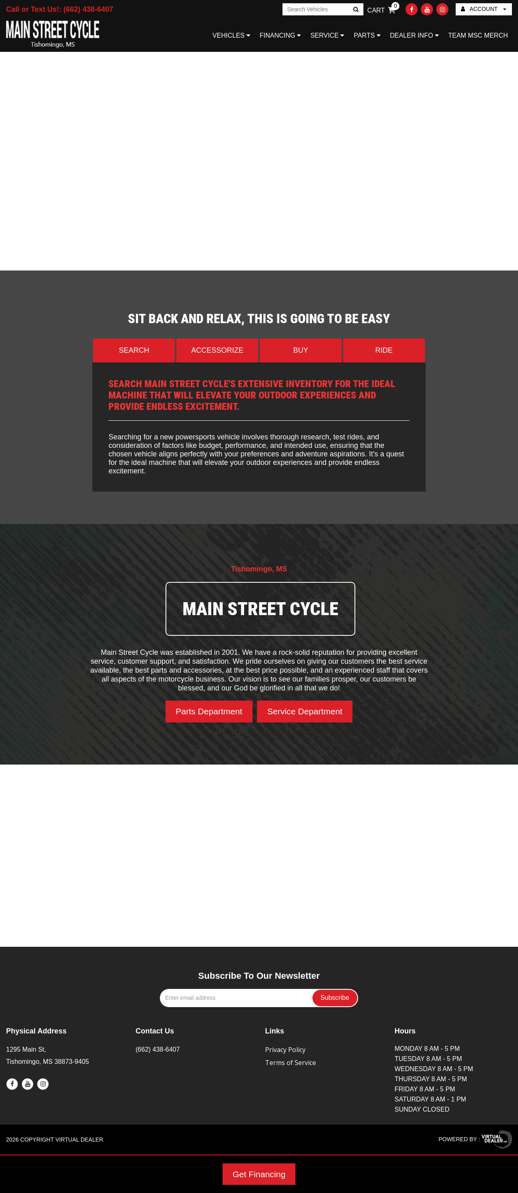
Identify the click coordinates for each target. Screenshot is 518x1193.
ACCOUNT (483, 9)
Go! (355, 10)
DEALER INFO (414, 35)
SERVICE (327, 35)
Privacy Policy (285, 1049)
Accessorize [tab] (217, 350)
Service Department (304, 711)
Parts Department (209, 711)
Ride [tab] (384, 350)
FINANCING (280, 35)
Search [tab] (134, 350)
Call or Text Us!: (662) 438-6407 (59, 9)
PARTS (367, 35)
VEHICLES (231, 35)
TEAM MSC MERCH (478, 35)
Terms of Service (290, 1062)
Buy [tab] (300, 350)
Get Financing (259, 1174)
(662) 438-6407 (158, 1049)
